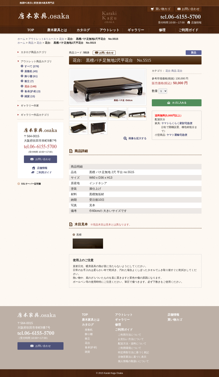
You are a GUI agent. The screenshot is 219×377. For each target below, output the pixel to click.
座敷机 (31, 71)
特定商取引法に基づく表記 (133, 352)
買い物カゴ (174, 319)
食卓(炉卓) (32, 91)
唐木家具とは (91, 319)
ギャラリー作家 (30, 105)
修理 (118, 324)
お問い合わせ (106, 52)
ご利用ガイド (44, 172)
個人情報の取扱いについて (133, 361)
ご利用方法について (129, 334)
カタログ (88, 324)
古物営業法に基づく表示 (132, 356)
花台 (168, 70)
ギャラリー (122, 319)
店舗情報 (196, 22)
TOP (85, 314)
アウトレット (124, 314)
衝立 (28, 81)
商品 (173, 70)
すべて (31, 66)
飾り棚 (31, 76)
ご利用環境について (129, 347)
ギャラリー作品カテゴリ (35, 114)
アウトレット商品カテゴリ (36, 61)
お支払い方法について (131, 339)
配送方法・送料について (132, 343)
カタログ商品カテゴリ (34, 52)
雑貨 (29, 96)
